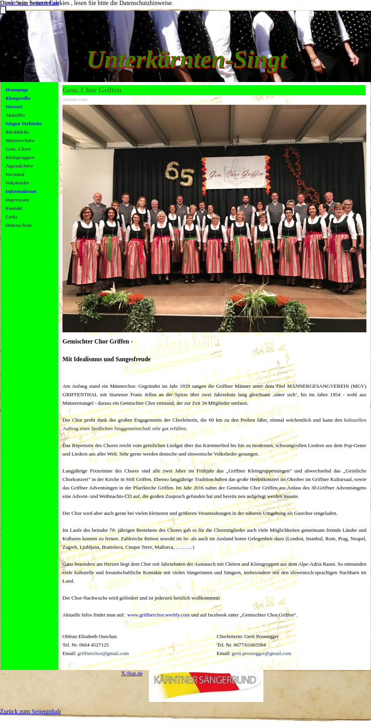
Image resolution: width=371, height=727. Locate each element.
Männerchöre (20, 140)
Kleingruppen (20, 157)
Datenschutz (18, 225)
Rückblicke (17, 132)
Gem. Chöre (18, 149)
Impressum (17, 200)
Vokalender (17, 183)
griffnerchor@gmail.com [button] (103, 653)
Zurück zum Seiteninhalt (30, 711)
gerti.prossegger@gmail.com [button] (261, 653)
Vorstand (14, 174)
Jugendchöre (19, 166)
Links (11, 216)
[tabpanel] (31, 165)
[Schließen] (3, 10)
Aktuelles (15, 115)
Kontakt (13, 208)
